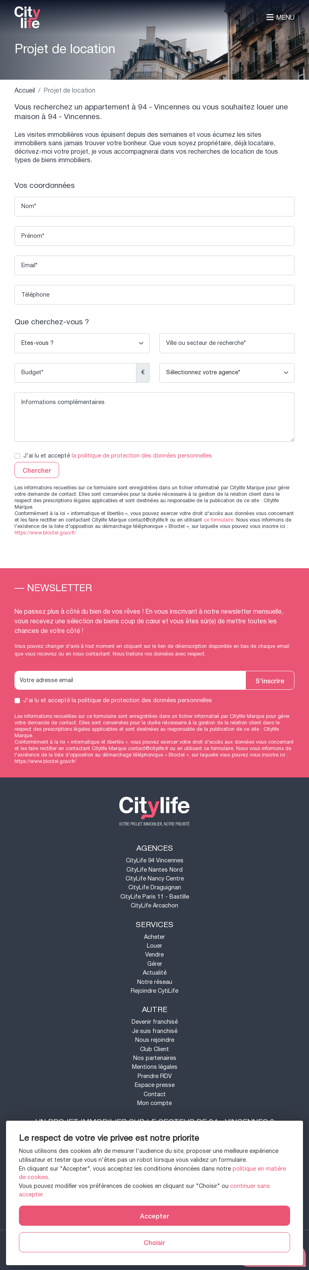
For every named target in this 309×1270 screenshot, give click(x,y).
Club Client (154, 1049)
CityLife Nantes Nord (154, 869)
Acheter (154, 937)
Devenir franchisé (155, 1022)
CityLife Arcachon (154, 905)
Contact (155, 1094)
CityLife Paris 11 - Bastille (154, 896)
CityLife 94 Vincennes (154, 860)
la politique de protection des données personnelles (142, 455)
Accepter (154, 1216)
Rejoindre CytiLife (154, 991)
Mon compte (154, 1103)
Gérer (154, 964)
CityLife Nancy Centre (155, 878)
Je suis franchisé (154, 1031)
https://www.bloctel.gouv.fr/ (45, 533)
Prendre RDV (155, 1076)
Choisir (154, 1242)
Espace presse (155, 1085)
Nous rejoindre (154, 1040)
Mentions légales (154, 1067)
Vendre (154, 954)
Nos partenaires (154, 1058)
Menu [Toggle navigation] (280, 17)
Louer (154, 945)
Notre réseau (154, 982)
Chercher (37, 470)
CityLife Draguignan (154, 887)
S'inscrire (269, 680)
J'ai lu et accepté (117, 456)
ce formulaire (218, 520)
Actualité (155, 972)
